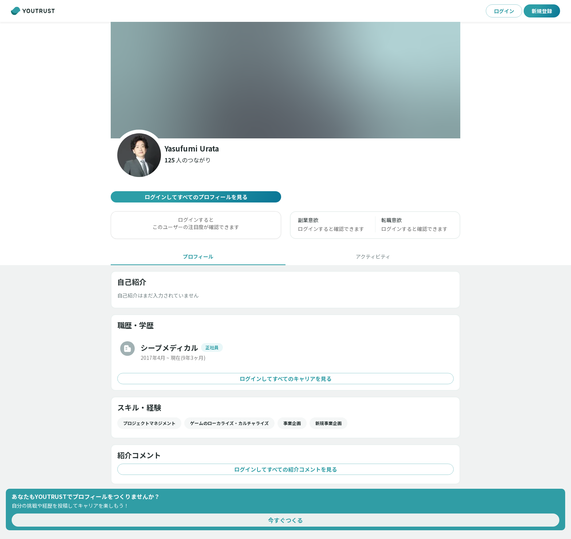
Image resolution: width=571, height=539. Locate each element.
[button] (188, 160)
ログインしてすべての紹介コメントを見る (285, 469)
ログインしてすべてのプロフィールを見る (196, 196)
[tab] (198, 256)
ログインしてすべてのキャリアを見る (285, 378)
